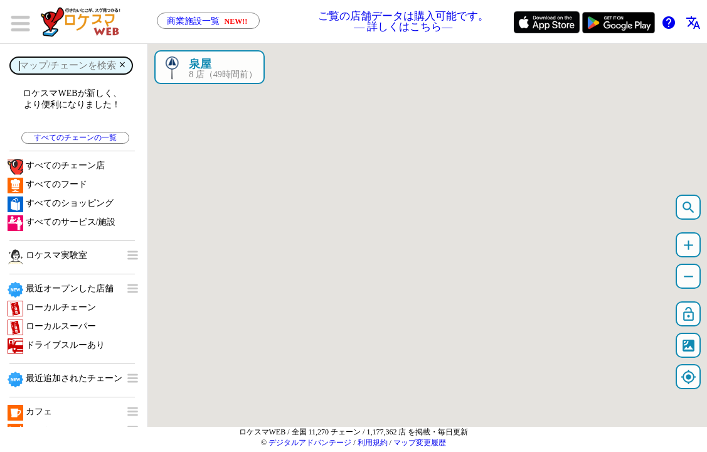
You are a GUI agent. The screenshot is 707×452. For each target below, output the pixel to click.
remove (688, 276)
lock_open (688, 314)
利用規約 (373, 442)
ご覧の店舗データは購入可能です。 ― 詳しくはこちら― (403, 22)
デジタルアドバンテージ (309, 442)
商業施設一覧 (208, 21)
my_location (688, 377)
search (688, 207)
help (668, 22)
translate (693, 22)
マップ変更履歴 (419, 442)
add (688, 245)
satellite (688, 345)
